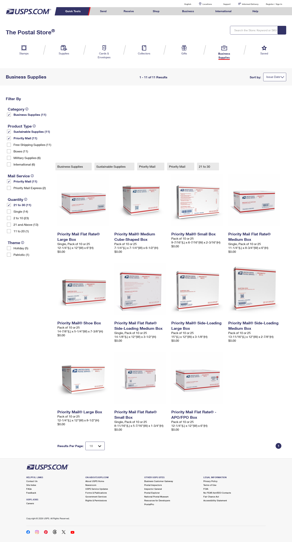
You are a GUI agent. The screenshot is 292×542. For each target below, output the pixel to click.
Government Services (96, 496)
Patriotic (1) (21, 254)
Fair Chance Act (211, 496)
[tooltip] (26, 109)
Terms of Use (209, 485)
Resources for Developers (157, 500)
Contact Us (31, 481)
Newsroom (90, 485)
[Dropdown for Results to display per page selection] (95, 446)
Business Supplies (70, 166)
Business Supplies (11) (30, 114)
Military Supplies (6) (27, 158)
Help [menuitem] (255, 11)
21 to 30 (205, 166)
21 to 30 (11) (22, 205)
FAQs (29, 489)
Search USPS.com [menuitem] (274, 11)
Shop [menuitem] (156, 11)
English (184, 4)
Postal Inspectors (153, 485)
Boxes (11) (21, 151)
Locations (207, 4)
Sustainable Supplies (111, 166)
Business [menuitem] (188, 11)
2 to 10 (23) (21, 218)
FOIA (205, 489)
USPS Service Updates (96, 489)
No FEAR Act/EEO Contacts (217, 492)
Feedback (31, 492)
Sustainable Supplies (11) (32, 131)
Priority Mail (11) (25, 138)
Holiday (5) (21, 248)
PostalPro (149, 504)
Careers (30, 503)
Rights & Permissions (96, 500)
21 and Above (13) (26, 224)
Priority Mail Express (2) (30, 188)
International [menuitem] (223, 11)
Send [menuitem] (103, 11)
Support (227, 4)
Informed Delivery (250, 4)
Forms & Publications (96, 492)
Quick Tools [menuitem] (73, 11)
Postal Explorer (152, 492)
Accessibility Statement (215, 500)
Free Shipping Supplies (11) (32, 144)
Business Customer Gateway (158, 481)
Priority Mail (147, 166)
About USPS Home (94, 481)
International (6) (24, 164)
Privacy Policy (210, 481)
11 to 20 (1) (21, 231)
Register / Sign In (274, 4)
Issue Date (273, 77)
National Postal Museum (156, 496)
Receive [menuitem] (129, 11)
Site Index (31, 485)
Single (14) (21, 211)
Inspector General (153, 489)
